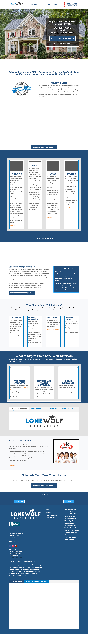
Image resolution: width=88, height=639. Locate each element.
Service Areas (15, 541)
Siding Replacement (52, 408)
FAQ (49, 4)
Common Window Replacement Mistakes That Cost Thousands (70, 526)
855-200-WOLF (65, 43)
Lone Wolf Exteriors (16, 581)
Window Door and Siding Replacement (36, 581)
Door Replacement (67, 408)
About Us (42, 4)
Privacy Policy (36, 561)
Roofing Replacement (16, 557)
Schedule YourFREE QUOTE (71, 4)
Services (33, 4)
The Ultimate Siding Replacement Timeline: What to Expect (70, 519)
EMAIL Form (19, 501)
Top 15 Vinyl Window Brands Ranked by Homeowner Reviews (70, 539)
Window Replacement (37, 408)
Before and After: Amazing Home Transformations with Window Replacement (71, 532)
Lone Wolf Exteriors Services (19, 408)
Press (47, 509)
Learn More (13, 225)
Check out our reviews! (53, 329)
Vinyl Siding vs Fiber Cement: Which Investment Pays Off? (70, 512)
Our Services (12, 549)
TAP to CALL (69, 501)
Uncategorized (50, 512)
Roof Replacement (16, 411)
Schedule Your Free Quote (61, 38)
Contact (55, 4)
